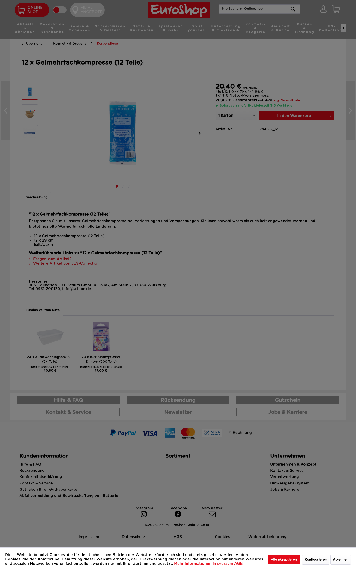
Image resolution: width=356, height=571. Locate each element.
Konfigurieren (316, 559)
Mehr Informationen (193, 563)
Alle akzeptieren (284, 559)
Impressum (223, 563)
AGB (238, 563)
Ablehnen (340, 559)
